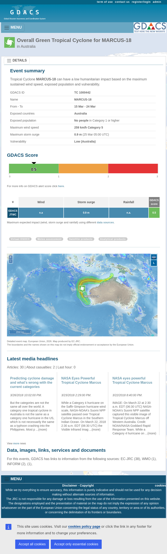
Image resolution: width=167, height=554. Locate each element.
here (61, 186)
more (16, 443)
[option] (32, 401)
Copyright (87, 485)
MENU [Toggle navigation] (13, 28)
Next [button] (163, 404)
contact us (122, 1)
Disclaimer (69, 485)
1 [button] (80, 439)
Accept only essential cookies (76, 544)
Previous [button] (4, 404)
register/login (141, 1)
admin (157, 1)
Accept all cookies (32, 544)
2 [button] (87, 439)
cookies (160, 485)
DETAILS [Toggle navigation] (17, 60)
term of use (105, 1)
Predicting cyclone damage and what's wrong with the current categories (32, 382)
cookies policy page (84, 526)
